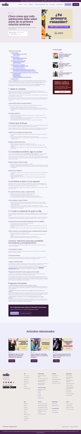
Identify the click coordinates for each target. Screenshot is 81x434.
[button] (21, 4)
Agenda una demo (55, 405)
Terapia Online (26, 375)
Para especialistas (59, 4)
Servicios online (41, 373)
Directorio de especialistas (40, 4)
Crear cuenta (75, 4)
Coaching (25, 407)
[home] (5, 4)
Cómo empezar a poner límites (18, 67)
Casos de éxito (54, 403)
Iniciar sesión (68, 4)
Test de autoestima (69, 385)
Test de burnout (68, 391)
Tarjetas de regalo (27, 388)
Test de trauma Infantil (70, 393)
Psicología (26, 420)
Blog (47, 4)
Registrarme (26, 381)
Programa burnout (55, 375)
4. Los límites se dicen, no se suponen (18, 64)
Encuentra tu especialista (25, 313)
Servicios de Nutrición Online (43, 378)
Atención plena (26, 418)
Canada (39, 396)
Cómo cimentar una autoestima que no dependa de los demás (24, 70)
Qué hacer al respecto (17, 63)
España (39, 392)
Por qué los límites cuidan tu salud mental (20, 65)
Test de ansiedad (69, 395)
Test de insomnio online (70, 383)
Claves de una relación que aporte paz (20, 57)
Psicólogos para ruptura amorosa (42, 412)
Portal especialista (55, 412)
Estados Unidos (40, 397)
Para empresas (52, 4)
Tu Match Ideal (26, 377)
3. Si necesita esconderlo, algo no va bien (18, 60)
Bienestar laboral (27, 414)
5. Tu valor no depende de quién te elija (18, 68)
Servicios (20, 4)
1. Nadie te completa (14, 52)
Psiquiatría (26, 409)
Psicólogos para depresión (42, 407)
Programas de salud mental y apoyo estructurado (22, 77)
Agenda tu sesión (14, 313)
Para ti (25, 384)
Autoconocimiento (16, 74)
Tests (25, 4)
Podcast (25, 386)
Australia (39, 394)
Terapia (25, 405)
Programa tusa (54, 377)
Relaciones (26, 403)
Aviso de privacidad (65, 426)
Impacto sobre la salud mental (18, 61)
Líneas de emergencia (70, 409)
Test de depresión (69, 375)
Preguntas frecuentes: (15, 78)
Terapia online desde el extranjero (42, 390)
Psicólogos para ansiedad (42, 405)
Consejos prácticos (16, 55)
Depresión (26, 416)
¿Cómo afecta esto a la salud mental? (20, 54)
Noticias (25, 412)
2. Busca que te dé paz (15, 56)
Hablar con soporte (69, 403)
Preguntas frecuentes (70, 407)
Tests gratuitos (69, 373)
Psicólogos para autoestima (43, 409)
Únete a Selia (54, 410)
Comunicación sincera (17, 73)
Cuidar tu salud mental (17, 76)
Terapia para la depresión (56, 379)
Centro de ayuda (69, 405)
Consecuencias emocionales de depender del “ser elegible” (23, 69)
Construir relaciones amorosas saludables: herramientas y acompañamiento (24, 72)
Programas (31, 4)
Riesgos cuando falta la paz (18, 59)
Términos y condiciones (74, 426)
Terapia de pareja (55, 381)
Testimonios (26, 379)
